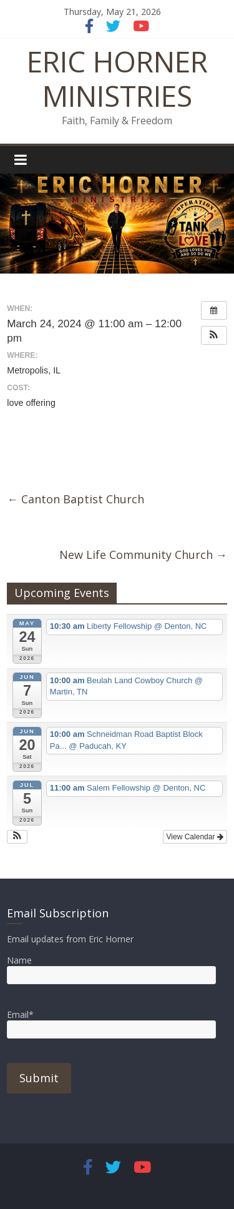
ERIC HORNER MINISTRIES (117, 78)
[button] (214, 335)
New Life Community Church (143, 554)
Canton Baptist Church (75, 498)
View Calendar (195, 836)
